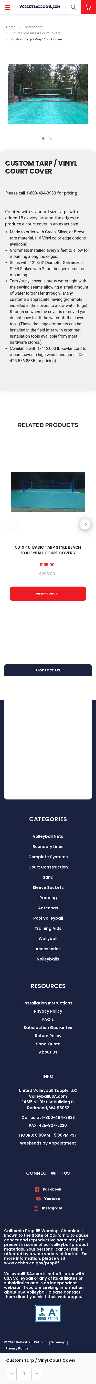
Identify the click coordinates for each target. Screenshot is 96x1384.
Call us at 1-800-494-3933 (48, 1117)
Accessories (48, 949)
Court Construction (48, 867)
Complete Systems (48, 857)
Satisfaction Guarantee (48, 1027)
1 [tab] (43, 138)
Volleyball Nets (48, 836)
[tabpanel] (48, 94)
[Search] (73, 7)
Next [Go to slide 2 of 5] (85, 524)
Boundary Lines (48, 846)
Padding (48, 897)
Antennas (48, 908)
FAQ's (48, 1019)
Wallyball (48, 938)
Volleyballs (48, 959)
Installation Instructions (48, 1003)
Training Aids (48, 928)
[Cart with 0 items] (88, 7)
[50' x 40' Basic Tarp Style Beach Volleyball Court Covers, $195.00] (48, 492)
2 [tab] (50, 138)
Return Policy (48, 1035)
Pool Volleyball (48, 918)
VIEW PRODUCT (48, 593)
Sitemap (58, 1342)
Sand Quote (48, 1044)
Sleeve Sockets (48, 887)
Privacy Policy (48, 1011)
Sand (48, 877)
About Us (48, 1052)
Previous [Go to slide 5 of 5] (11, 524)
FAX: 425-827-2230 (48, 1125)
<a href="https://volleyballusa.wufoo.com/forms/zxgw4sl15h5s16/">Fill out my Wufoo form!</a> (48, 737)
